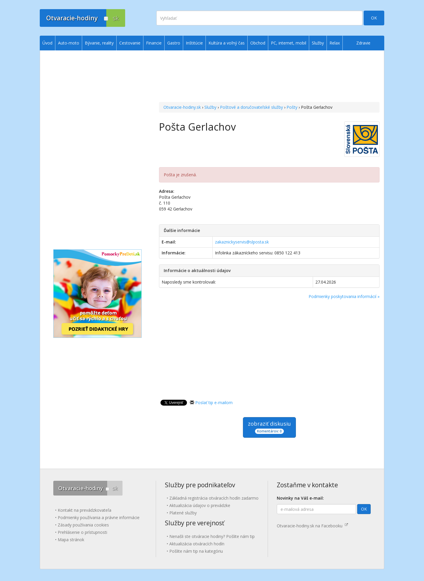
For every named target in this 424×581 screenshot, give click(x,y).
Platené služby (183, 513)
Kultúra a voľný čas (226, 43)
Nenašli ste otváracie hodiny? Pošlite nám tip (212, 536)
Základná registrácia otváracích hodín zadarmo (214, 498)
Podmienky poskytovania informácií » (344, 296)
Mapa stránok (71, 539)
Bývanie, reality (99, 43)
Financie (154, 43)
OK (374, 18)
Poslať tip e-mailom (214, 402)
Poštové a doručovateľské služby (251, 107)
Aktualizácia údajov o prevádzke (199, 505)
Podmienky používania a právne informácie (99, 517)
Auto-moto (68, 43)
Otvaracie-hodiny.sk (182, 107)
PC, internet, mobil (288, 43)
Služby (210, 107)
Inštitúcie (194, 43)
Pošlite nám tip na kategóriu (196, 551)
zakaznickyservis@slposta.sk (242, 242)
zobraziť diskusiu (269, 427)
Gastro (173, 43)
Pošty (291, 107)
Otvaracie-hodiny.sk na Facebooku (312, 526)
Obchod (257, 43)
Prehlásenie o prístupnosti (82, 532)
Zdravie (363, 43)
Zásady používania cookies (83, 525)
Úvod (47, 43)
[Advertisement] (269, 77)
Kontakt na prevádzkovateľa (84, 510)
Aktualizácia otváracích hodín (196, 544)
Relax (334, 43)
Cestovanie (129, 43)
